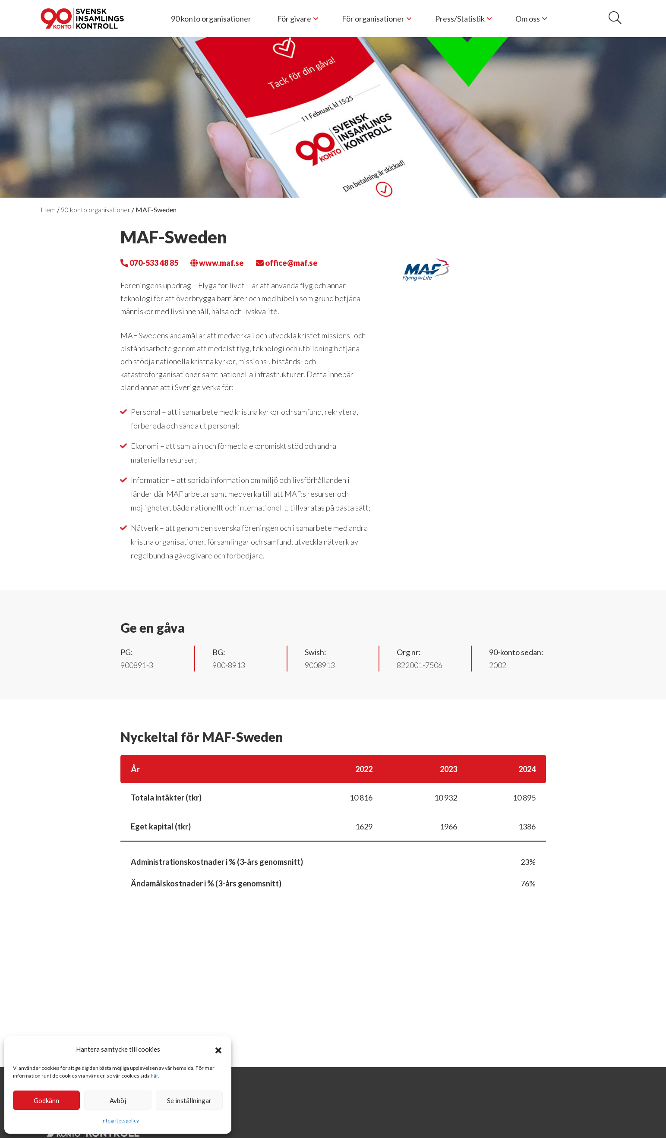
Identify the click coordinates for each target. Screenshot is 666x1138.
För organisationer (373, 18)
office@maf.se (287, 263)
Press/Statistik (460, 18)
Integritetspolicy (120, 1120)
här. (155, 1075)
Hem (48, 209)
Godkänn (46, 1100)
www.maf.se (217, 263)
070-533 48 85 (149, 263)
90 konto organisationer (211, 18)
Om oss (527, 18)
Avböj (118, 1100)
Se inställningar (189, 1100)
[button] (218, 1049)
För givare (294, 18)
